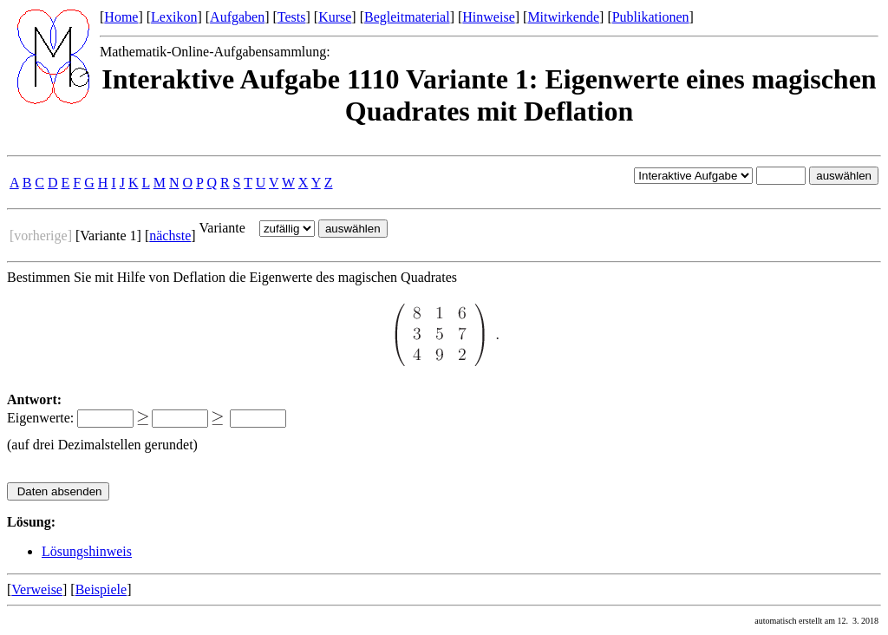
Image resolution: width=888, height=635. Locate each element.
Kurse (334, 17)
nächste (170, 235)
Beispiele (101, 589)
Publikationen (650, 17)
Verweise (36, 589)
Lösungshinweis (87, 551)
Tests (292, 17)
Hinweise (488, 17)
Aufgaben (237, 17)
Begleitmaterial (407, 17)
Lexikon (174, 17)
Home (121, 17)
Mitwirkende (563, 17)
